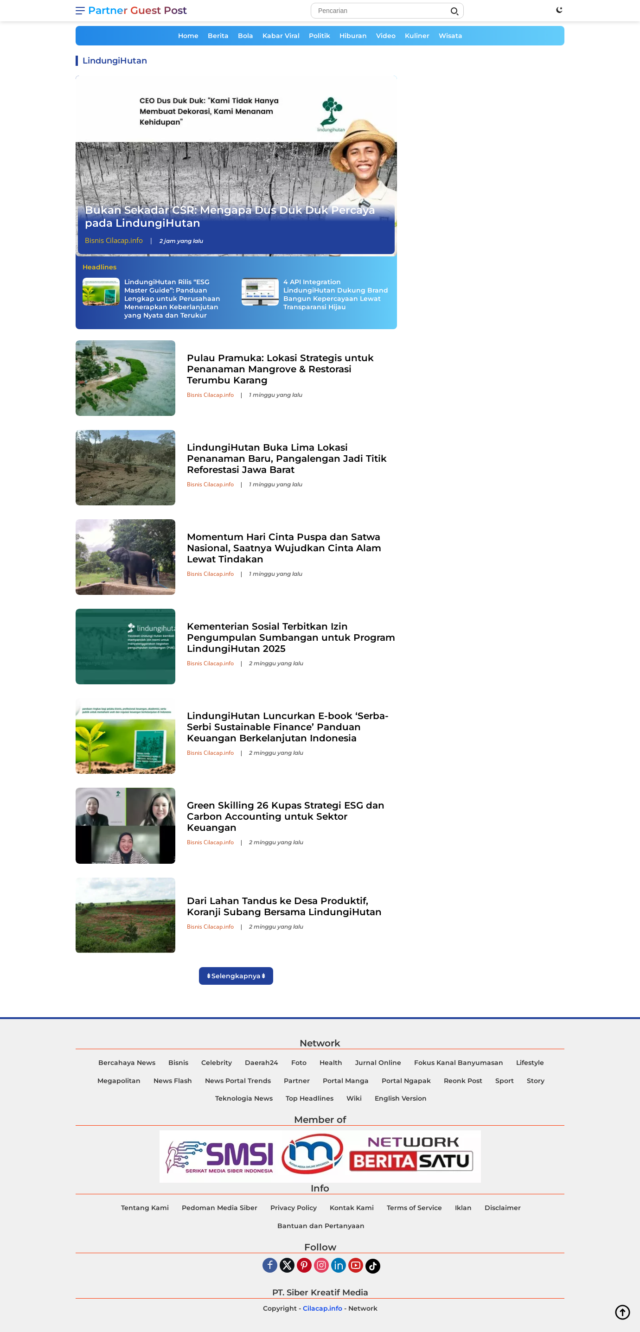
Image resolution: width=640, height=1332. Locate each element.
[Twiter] (287, 1266)
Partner (297, 1081)
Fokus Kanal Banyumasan (458, 1062)
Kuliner (417, 36)
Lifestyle (530, 1062)
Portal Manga (346, 1081)
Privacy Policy (293, 1208)
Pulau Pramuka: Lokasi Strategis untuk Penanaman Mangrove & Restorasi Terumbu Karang (280, 369)
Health (331, 1062)
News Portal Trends (238, 1081)
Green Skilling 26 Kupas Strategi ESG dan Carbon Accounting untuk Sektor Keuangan (285, 816)
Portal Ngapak (406, 1081)
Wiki (354, 1098)
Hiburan (353, 36)
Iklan (463, 1208)
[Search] (387, 11)
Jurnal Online (378, 1062)
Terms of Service (414, 1208)
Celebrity (216, 1062)
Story (535, 1081)
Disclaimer (503, 1208)
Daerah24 (261, 1062)
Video (386, 36)
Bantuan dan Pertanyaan (321, 1226)
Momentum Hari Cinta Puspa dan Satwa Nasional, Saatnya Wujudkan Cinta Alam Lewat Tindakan (284, 548)
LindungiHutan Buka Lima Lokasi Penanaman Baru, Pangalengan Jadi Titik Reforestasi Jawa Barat (287, 458)
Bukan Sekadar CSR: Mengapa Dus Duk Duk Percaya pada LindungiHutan (230, 216)
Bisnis (178, 1062)
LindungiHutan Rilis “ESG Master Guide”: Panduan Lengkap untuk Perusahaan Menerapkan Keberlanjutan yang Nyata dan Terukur (172, 299)
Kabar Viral (281, 36)
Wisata (450, 36)
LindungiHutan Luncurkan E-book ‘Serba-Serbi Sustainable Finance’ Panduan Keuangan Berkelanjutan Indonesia (288, 727)
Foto (299, 1062)
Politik (319, 36)
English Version (401, 1098)
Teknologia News (244, 1098)
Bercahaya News (126, 1062)
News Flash (173, 1081)
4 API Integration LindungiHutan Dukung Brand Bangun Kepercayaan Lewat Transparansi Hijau (335, 295)
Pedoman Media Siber (219, 1208)
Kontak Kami (352, 1208)
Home (188, 36)
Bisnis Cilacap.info (114, 240)
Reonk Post (463, 1081)
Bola (245, 36)
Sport (504, 1081)
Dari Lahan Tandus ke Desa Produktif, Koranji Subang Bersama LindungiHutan (284, 906)
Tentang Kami (145, 1208)
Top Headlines (309, 1098)
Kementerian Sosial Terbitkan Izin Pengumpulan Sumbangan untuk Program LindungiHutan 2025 (291, 637)
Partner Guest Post (137, 10)
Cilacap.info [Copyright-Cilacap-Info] (322, 1308)
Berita (218, 36)
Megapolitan (119, 1081)
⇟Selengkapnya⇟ (236, 976)
